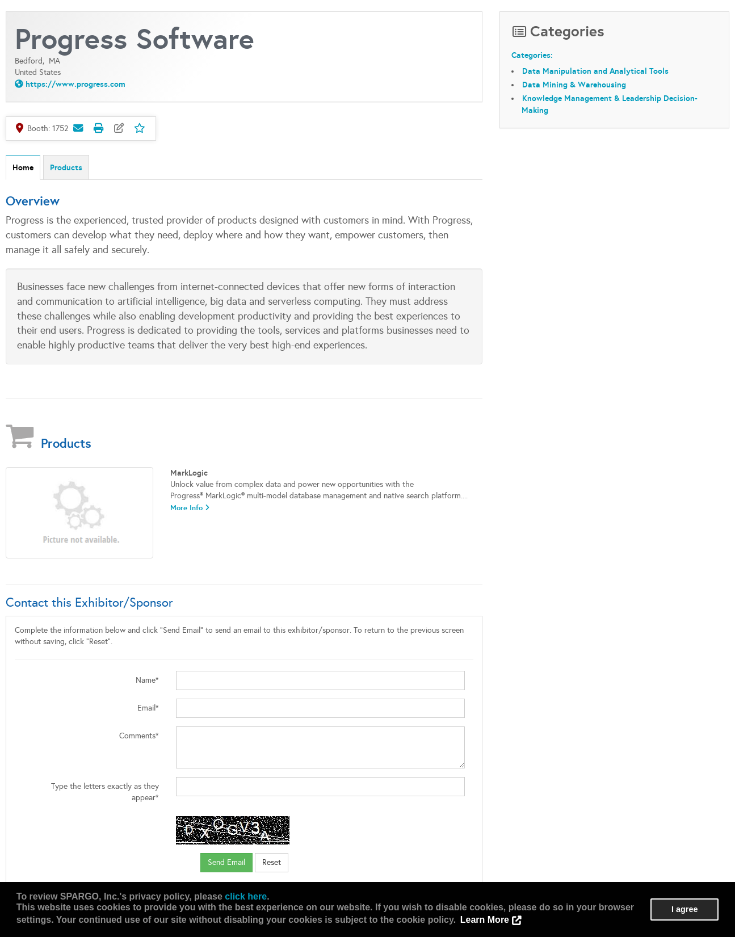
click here (246, 896)
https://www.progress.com (75, 84)
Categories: (532, 55)
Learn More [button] (484, 920)
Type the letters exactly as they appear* (105, 791)
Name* (147, 680)
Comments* (139, 736)
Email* (148, 708)
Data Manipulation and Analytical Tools (595, 71)
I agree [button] (684, 909)
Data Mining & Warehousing (574, 84)
